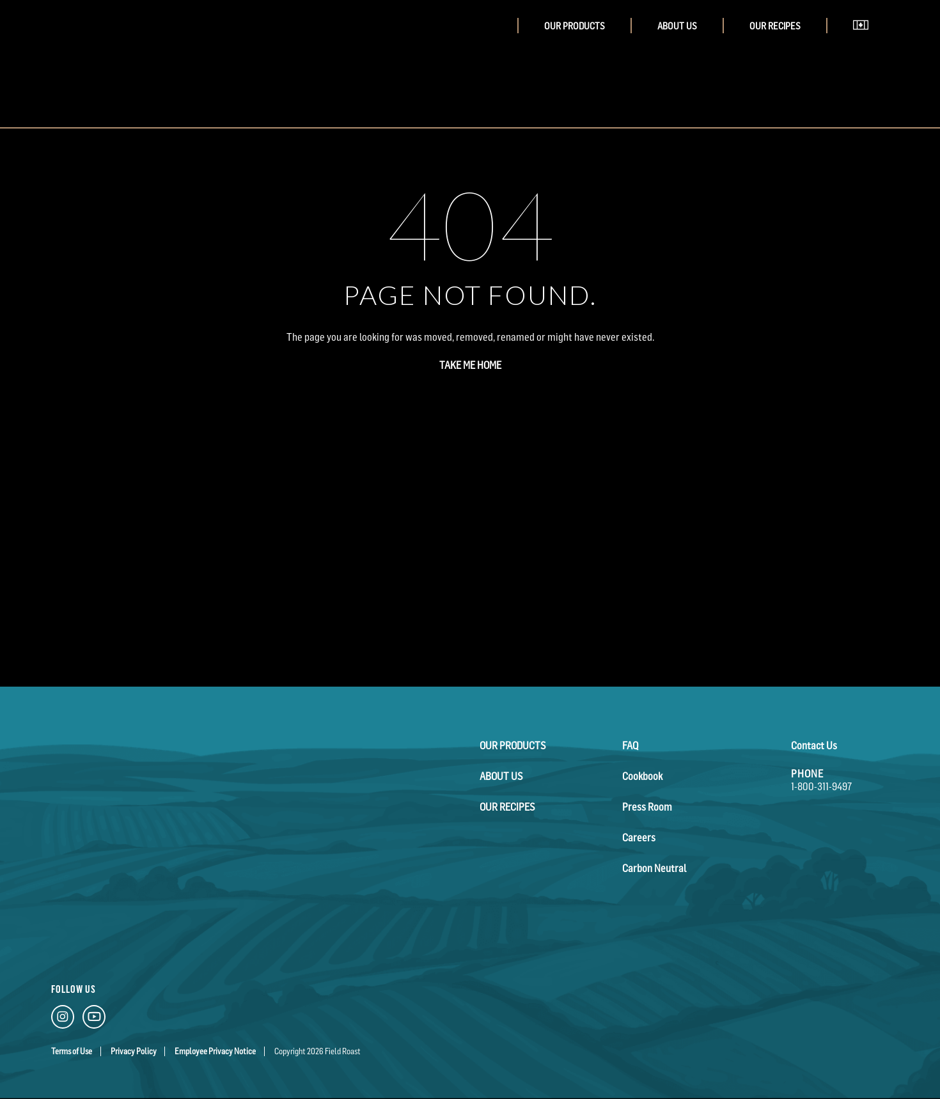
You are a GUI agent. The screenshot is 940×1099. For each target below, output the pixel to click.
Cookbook (642, 776)
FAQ (630, 745)
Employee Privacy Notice (215, 1051)
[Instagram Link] (62, 1019)
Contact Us (814, 745)
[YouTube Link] (94, 1019)
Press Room (647, 806)
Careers (638, 837)
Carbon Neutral (654, 868)
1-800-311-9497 (821, 786)
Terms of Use (71, 1051)
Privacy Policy (134, 1051)
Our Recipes (775, 25)
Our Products (574, 25)
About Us (677, 25)
